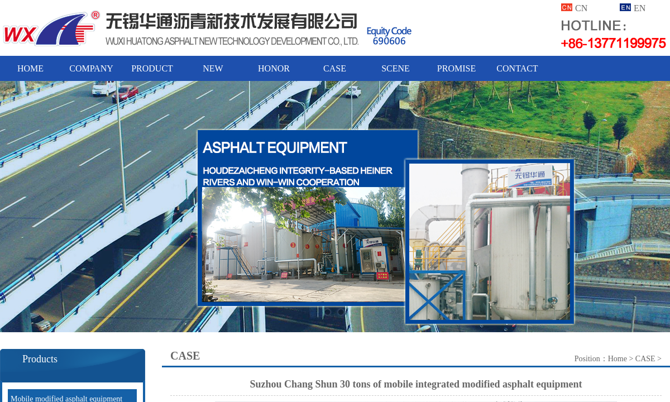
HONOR (274, 68)
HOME (30, 68)
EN (639, 8)
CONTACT (517, 68)
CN (581, 8)
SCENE (395, 68)
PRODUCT (152, 68)
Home (617, 359)
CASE (334, 68)
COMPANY (91, 68)
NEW (213, 68)
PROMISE (456, 68)
